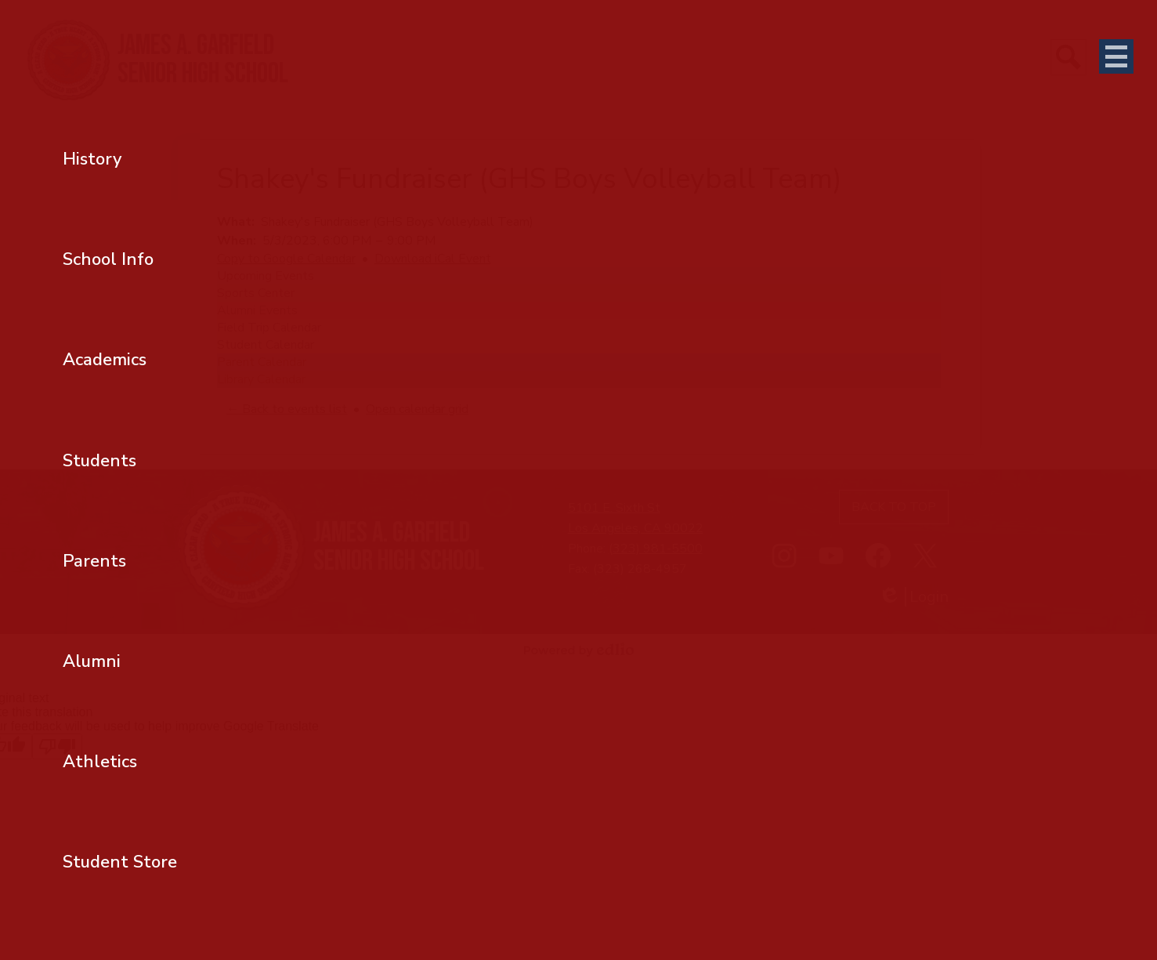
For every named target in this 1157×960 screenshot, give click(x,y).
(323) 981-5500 (656, 548)
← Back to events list (286, 409)
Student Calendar (265, 344)
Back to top (893, 507)
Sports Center (256, 293)
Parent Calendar (261, 362)
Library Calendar (261, 379)
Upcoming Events (265, 275)
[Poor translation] (57, 746)
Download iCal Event (432, 258)
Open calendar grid (417, 409)
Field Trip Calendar (269, 327)
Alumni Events (257, 310)
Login (913, 597)
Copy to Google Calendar (286, 258)
